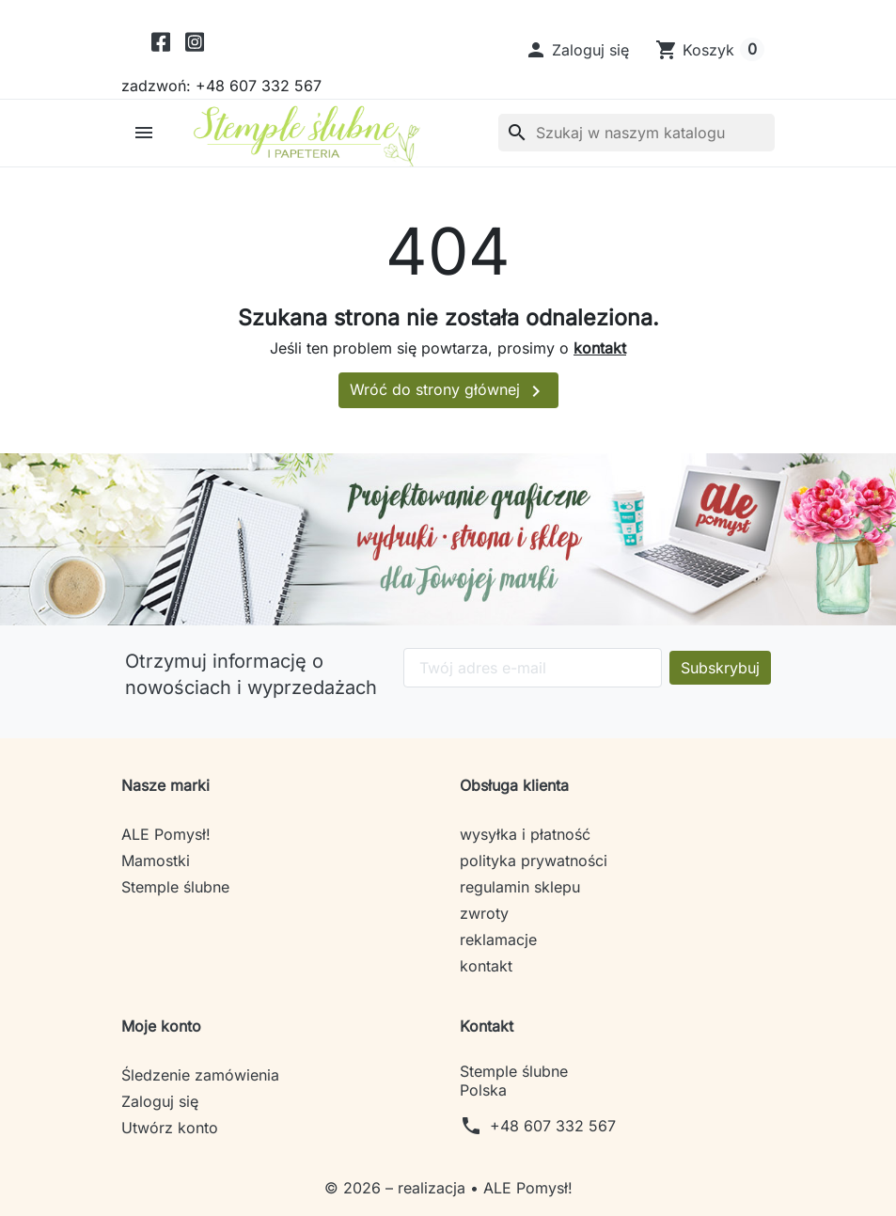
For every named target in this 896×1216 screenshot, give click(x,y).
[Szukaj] (636, 132)
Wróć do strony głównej (448, 391)
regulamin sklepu (520, 886)
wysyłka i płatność (525, 834)
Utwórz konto (169, 1127)
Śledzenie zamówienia (200, 1075)
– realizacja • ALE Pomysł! (479, 1187)
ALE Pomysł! (166, 834)
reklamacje (498, 939)
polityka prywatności (533, 860)
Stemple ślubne (175, 886)
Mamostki (155, 860)
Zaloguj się (159, 1101)
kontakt (600, 348)
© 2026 (354, 1187)
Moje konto (161, 1026)
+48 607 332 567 (553, 1125)
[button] (576, 50)
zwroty (484, 913)
